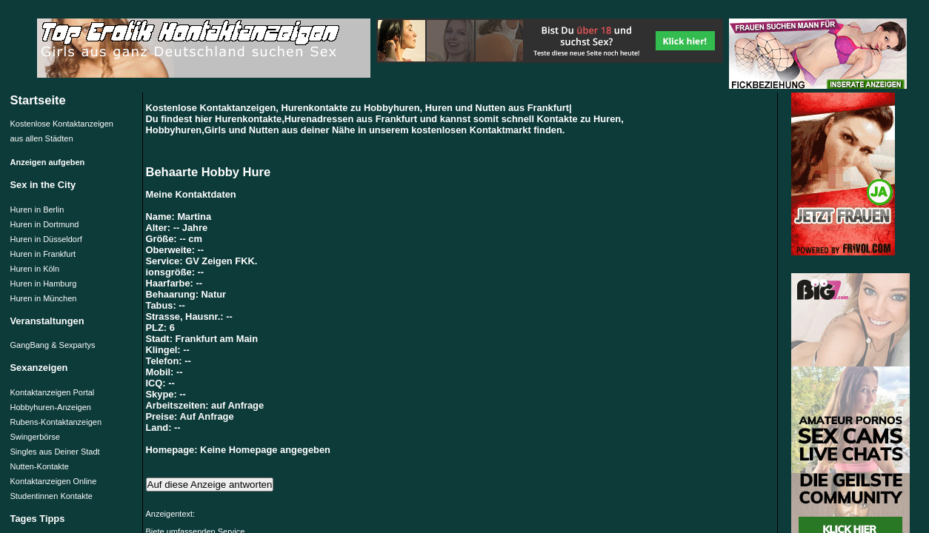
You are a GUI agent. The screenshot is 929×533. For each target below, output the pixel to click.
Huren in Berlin (37, 209)
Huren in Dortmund (44, 224)
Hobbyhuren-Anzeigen (50, 407)
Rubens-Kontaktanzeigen (56, 422)
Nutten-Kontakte (40, 466)
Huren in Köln (35, 268)
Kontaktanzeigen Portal (52, 392)
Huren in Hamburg (43, 283)
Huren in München (43, 298)
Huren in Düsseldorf (46, 239)
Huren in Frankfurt (43, 253)
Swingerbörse (35, 436)
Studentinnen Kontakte (51, 496)
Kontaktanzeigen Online (53, 481)
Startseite (38, 100)
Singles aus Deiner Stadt (55, 451)
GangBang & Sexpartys (53, 345)
